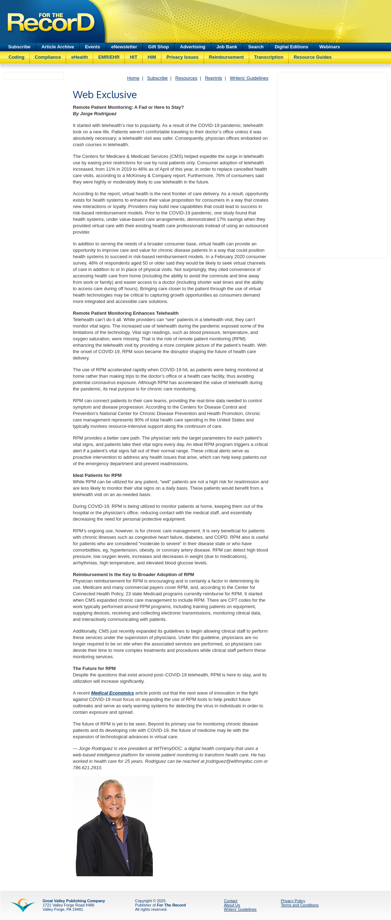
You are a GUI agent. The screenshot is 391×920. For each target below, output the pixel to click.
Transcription (268, 57)
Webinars (329, 46)
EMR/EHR (108, 57)
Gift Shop (158, 46)
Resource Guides (313, 57)
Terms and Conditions (299, 905)
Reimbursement (226, 57)
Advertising (192, 46)
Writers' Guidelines (249, 78)
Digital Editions (292, 46)
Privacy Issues (182, 57)
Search (255, 46)
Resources (186, 78)
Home (133, 78)
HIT (133, 57)
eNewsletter (124, 46)
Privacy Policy (293, 901)
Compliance (48, 57)
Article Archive (58, 46)
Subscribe (19, 46)
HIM (152, 57)
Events (92, 46)
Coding (17, 57)
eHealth (79, 57)
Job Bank (226, 46)
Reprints (213, 78)
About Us (232, 905)
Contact (230, 901)
